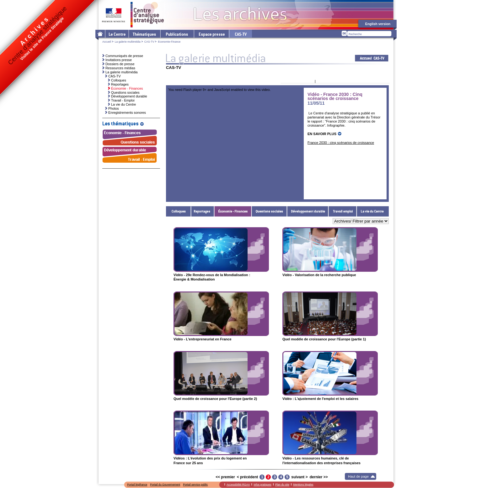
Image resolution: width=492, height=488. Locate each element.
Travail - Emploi (343, 211)
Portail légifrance (137, 484)
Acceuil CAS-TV (371, 58)
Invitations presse (118, 60)
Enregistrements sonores (127, 112)
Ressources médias (120, 68)
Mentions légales (303, 484)
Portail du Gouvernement (165, 484)
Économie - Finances (233, 211)
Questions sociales (269, 211)
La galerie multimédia (128, 41)
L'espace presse (211, 34)
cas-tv (240, 34)
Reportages (202, 211)
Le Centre (116, 34)
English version (377, 24)
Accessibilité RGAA (238, 484)
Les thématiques (144, 34)
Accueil (106, 41)
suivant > (299, 477)
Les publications (177, 34)
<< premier (225, 477)
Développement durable (308, 211)
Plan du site (282, 484)
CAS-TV (149, 41)
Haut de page (358, 476)
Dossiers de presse (119, 64)
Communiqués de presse (124, 56)
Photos (113, 108)
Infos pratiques (262, 484)
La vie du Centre (373, 211)
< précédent (247, 477)
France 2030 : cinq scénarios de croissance (341, 142)
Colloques (178, 211)
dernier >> (319, 477)
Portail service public (195, 484)
